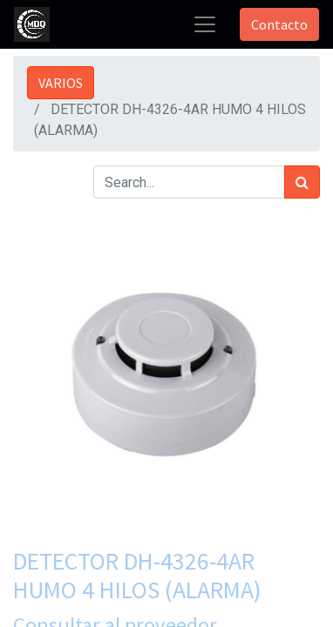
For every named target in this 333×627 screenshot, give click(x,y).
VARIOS (60, 82)
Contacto (279, 24)
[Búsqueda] (302, 182)
